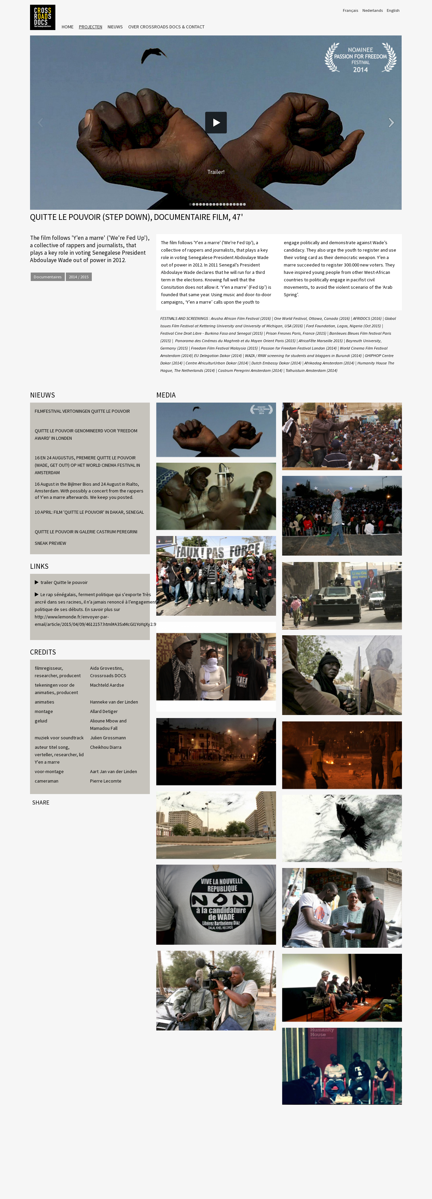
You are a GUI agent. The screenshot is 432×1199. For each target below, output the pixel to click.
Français (350, 10)
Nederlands (372, 10)
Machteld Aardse (107, 685)
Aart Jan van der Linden (113, 771)
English (393, 10)
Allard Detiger (104, 711)
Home (68, 27)
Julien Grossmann (108, 738)
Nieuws (115, 27)
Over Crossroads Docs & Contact (166, 27)
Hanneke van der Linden (114, 702)
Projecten (90, 27)
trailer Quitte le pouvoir (61, 582)
